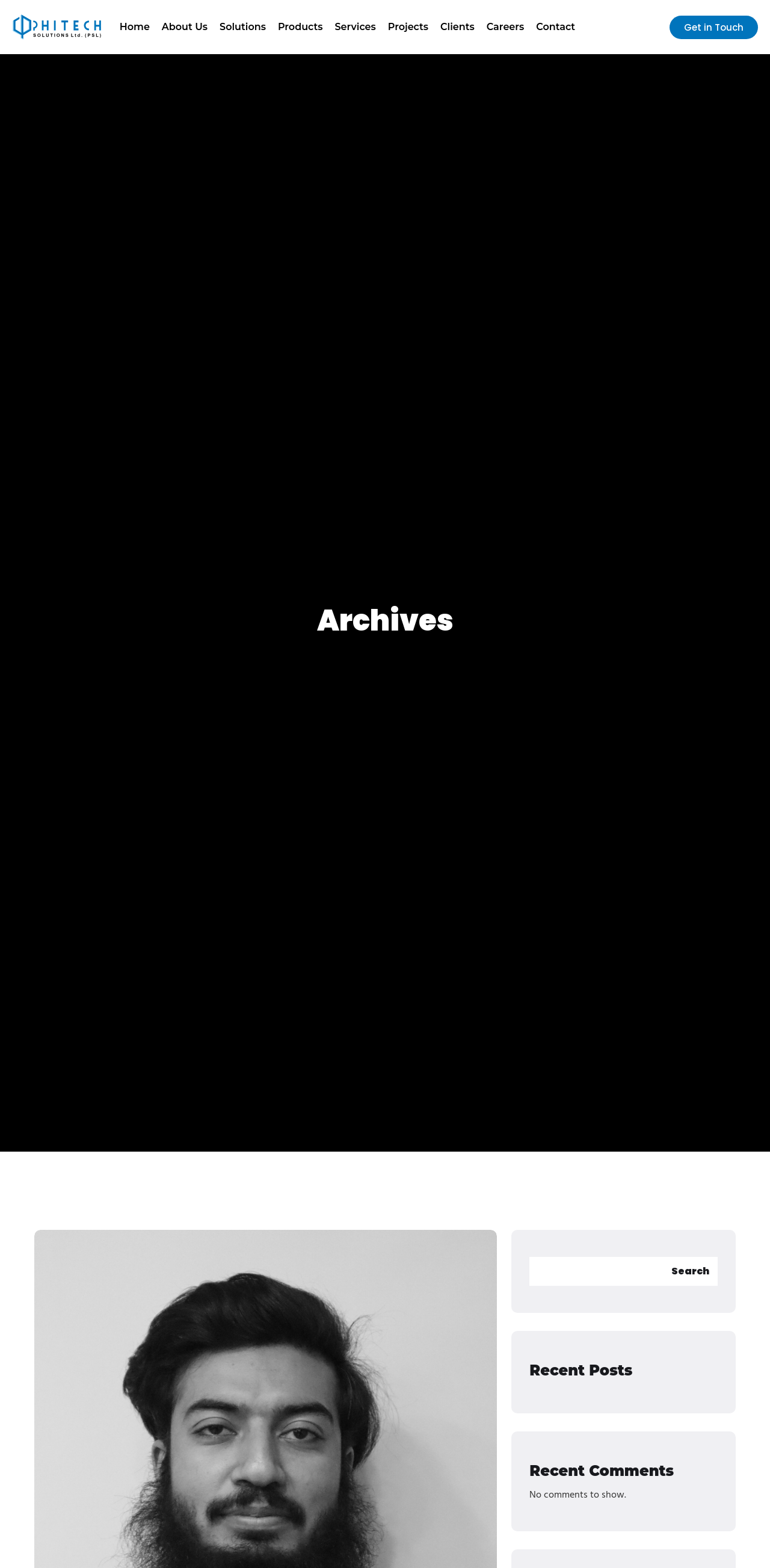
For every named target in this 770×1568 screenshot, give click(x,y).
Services (355, 26)
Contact (555, 26)
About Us (185, 26)
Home (135, 26)
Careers (506, 26)
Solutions (243, 26)
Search (690, 1271)
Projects (408, 26)
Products (300, 26)
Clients (457, 26)
